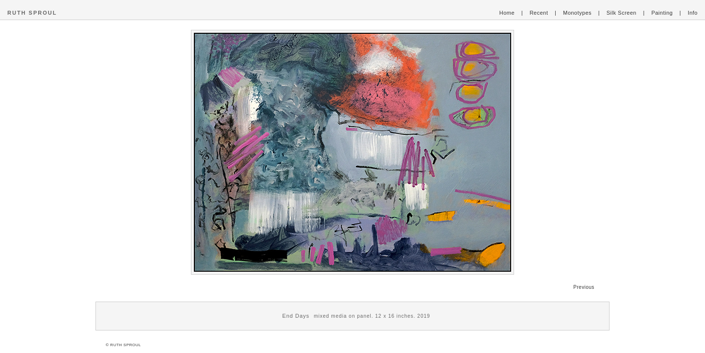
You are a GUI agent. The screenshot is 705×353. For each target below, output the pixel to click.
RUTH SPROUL (32, 13)
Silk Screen (621, 13)
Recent (539, 13)
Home (507, 13)
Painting (662, 13)
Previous (583, 287)
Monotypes (577, 13)
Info (693, 13)
